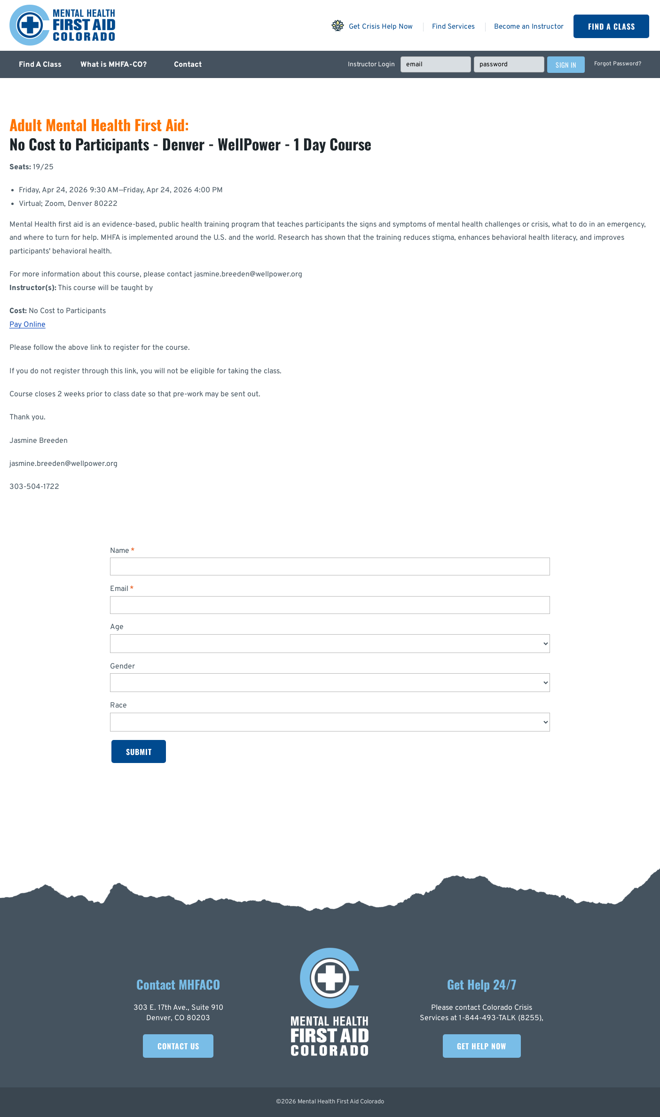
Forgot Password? (617, 64)
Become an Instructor (529, 27)
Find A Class (611, 26)
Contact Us (178, 1046)
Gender (122, 666)
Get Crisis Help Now (372, 25)
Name (119, 551)
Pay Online (27, 325)
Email (119, 589)
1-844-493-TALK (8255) (500, 1018)
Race (118, 705)
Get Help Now (481, 1046)
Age (117, 627)
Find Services (453, 27)
